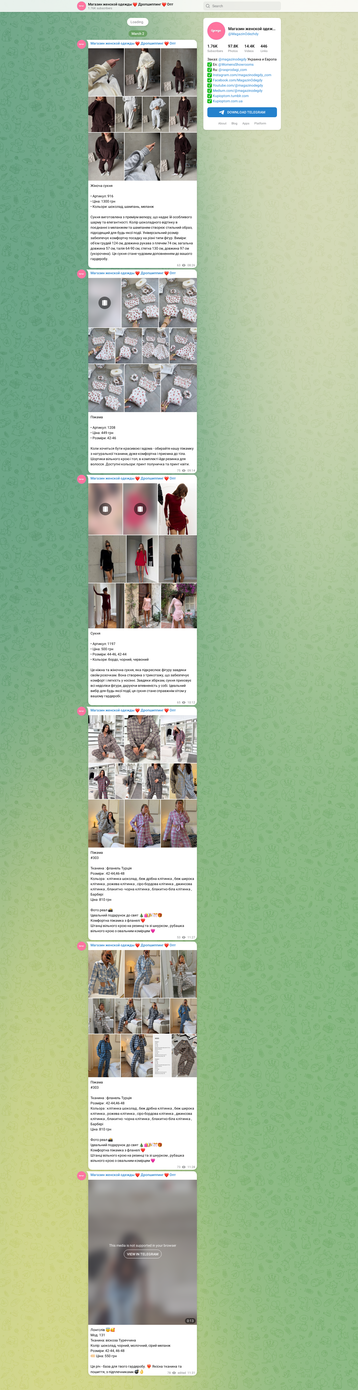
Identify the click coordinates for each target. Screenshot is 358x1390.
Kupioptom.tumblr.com (231, 96)
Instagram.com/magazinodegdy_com (242, 75)
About (222, 123)
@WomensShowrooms (236, 64)
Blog (234, 123)
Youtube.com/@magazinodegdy (238, 85)
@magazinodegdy (233, 59)
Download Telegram (242, 112)
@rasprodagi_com (233, 70)
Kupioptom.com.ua (228, 101)
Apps (245, 123)
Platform (260, 123)
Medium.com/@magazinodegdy (238, 91)
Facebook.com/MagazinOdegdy (238, 80)
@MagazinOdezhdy (243, 34)
